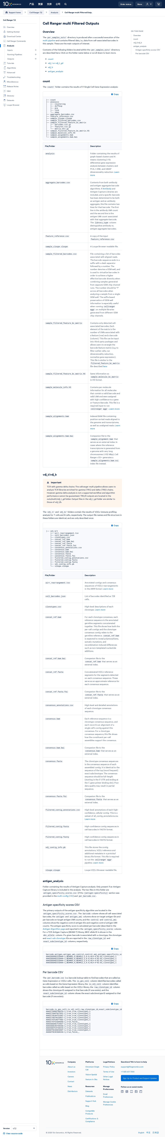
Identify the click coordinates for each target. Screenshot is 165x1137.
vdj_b (50, 67)
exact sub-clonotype (56, 938)
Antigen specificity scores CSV (147, 49)
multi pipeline (49, 40)
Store (139, 4)
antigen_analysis (55, 71)
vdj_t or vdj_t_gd (55, 63)
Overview (137, 35)
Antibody (107, 188)
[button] (35, 50)
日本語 (155, 1132)
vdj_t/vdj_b (137, 42)
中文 (148, 1132)
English (141, 1132)
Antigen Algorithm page (54, 928)
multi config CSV (65, 895)
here (105, 366)
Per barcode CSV (142, 53)
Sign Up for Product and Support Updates (140, 1078)
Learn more (114, 408)
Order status (125, 4)
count (50, 58)
